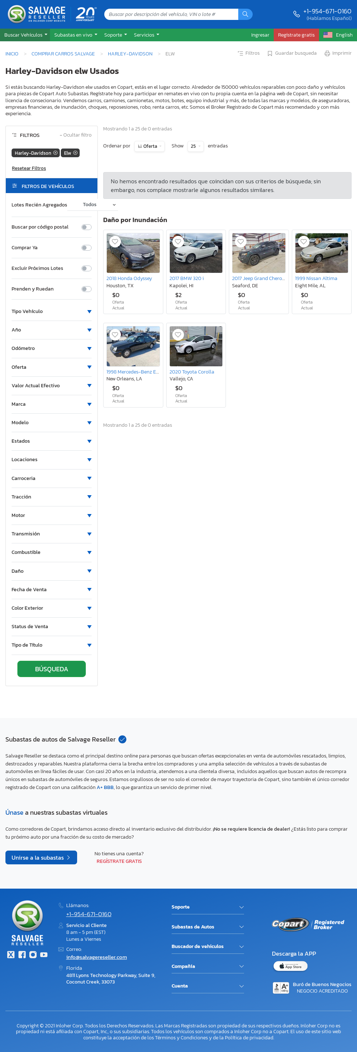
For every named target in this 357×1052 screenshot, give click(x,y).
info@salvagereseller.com (96, 957)
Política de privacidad (249, 1037)
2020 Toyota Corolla (191, 372)
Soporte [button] (113, 34)
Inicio (11, 53)
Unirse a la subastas (38, 857)
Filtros (248, 53)
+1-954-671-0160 (327, 11)
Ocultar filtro (76, 135)
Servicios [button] (144, 34)
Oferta (150, 146)
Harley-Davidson (130, 53)
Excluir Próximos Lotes (37, 268)
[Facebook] (21, 955)
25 (194, 146)
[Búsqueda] (245, 14)
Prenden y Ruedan (33, 289)
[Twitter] (10, 955)
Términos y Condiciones (181, 1037)
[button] (25, 35)
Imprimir (338, 53)
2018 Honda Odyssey (129, 278)
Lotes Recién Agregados (39, 205)
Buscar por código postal (40, 227)
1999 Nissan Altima (316, 278)
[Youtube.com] (43, 955)
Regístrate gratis (119, 861)
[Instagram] (33, 955)
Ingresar (260, 34)
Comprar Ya (25, 248)
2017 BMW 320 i (186, 278)
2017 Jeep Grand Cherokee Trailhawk (272, 278)
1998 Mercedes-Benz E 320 (135, 372)
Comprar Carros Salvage (63, 53)
